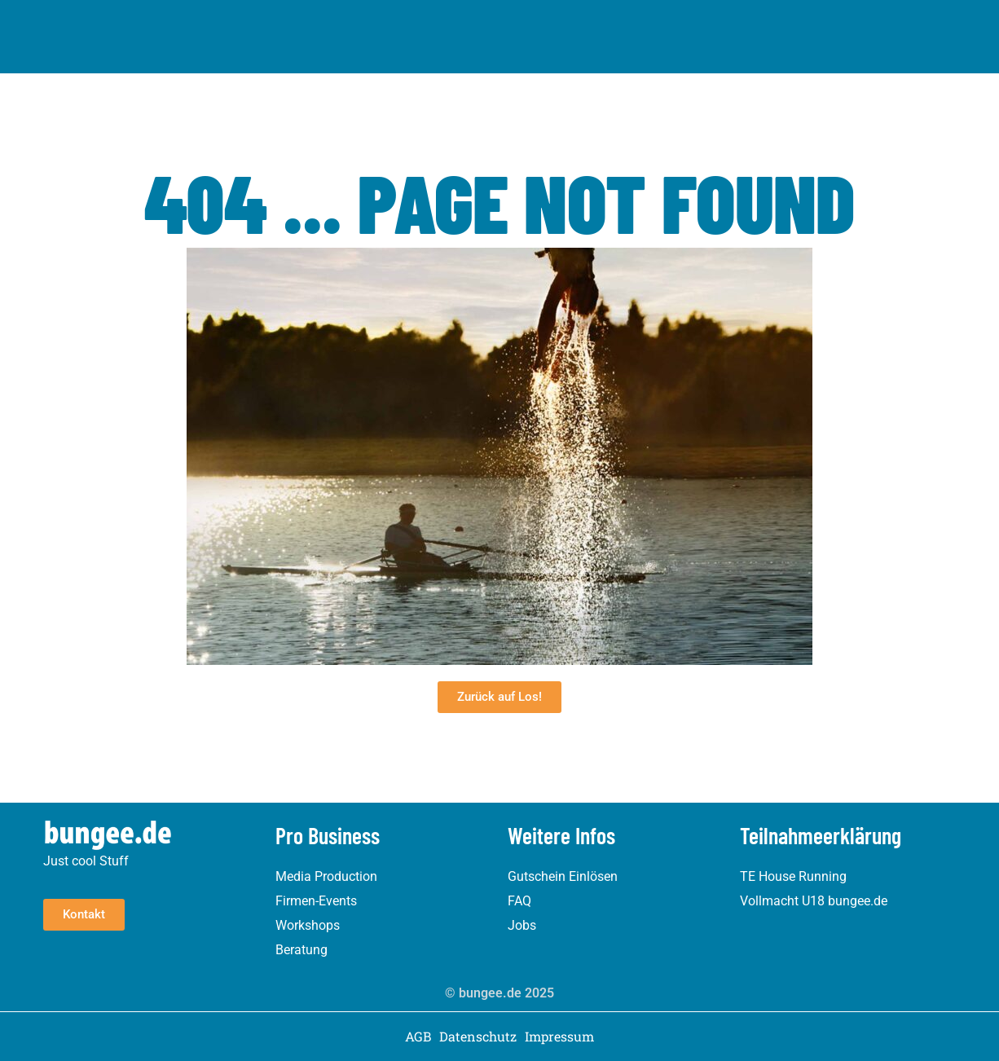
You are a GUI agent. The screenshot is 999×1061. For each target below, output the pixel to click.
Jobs (522, 925)
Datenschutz (478, 1036)
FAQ (519, 901)
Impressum (559, 1036)
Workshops (307, 925)
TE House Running (793, 876)
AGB (418, 1036)
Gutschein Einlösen (563, 876)
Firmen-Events (316, 901)
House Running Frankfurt (554, 11)
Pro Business (581, 32)
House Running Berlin (448, 32)
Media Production (326, 876)
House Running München (386, 11)
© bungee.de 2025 (499, 993)
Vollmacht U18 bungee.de (813, 901)
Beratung (301, 950)
